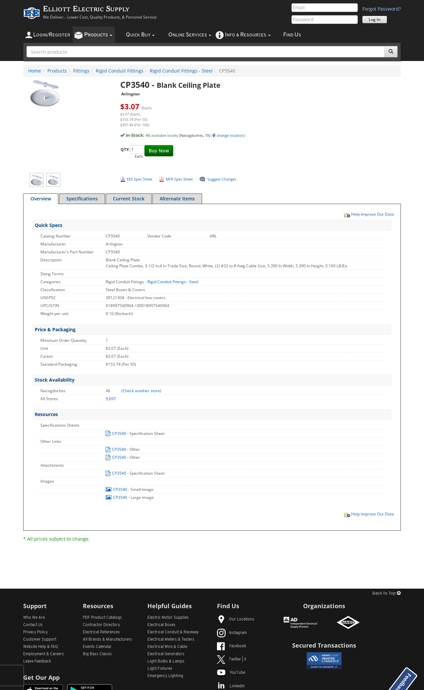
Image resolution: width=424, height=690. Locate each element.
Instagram (232, 633)
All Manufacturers (107, 640)
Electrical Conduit (173, 632)
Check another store (141, 391)
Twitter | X (231, 660)
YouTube (231, 673)
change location (228, 135)
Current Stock (128, 198)
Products (57, 71)
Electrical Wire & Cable (167, 647)
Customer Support (39, 640)
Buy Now (159, 150)
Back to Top (386, 593)
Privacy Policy (35, 632)
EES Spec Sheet (139, 179)
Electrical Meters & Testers (170, 640)
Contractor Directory (101, 625)
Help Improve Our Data (368, 214)
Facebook (231, 646)
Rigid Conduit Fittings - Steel (181, 71)
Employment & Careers (43, 654)
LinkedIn (231, 686)
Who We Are (34, 618)
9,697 (111, 398)
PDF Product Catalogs (102, 618)
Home (34, 71)
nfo (248, 35)
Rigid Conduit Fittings (119, 71)
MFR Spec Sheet (179, 179)
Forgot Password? (381, 9)
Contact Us (33, 625)
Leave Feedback (37, 661)
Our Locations (235, 619)
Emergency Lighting (165, 676)
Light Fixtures (159, 669)
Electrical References (101, 632)
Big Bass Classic (97, 654)
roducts (98, 35)
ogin (51, 35)
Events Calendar (97, 647)
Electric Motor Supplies (168, 618)
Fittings (81, 71)
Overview (40, 198)
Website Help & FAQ (40, 647)
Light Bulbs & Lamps (166, 661)
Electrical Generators (166, 654)
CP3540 (116, 433)
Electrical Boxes (161, 625)
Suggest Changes (221, 179)
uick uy (140, 35)
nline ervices (189, 35)
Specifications (82, 198)
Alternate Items (177, 198)
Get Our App (41, 677)
